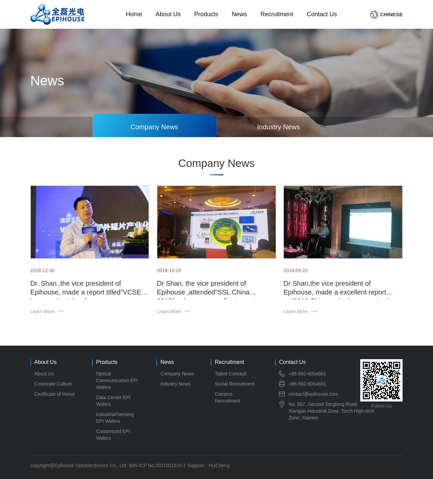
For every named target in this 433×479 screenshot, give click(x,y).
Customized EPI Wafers (113, 435)
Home (134, 14)
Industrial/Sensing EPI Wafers (115, 418)
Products (206, 14)
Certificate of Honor (55, 394)
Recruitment (276, 14)
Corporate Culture (53, 384)
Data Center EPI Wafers (113, 401)
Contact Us (322, 14)
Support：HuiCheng (208, 465)
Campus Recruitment (227, 397)
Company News (177, 373)
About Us (168, 14)
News (239, 14)
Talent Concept (230, 373)
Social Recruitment (235, 384)
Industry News (175, 384)
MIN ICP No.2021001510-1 (157, 465)
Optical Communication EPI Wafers (117, 380)
